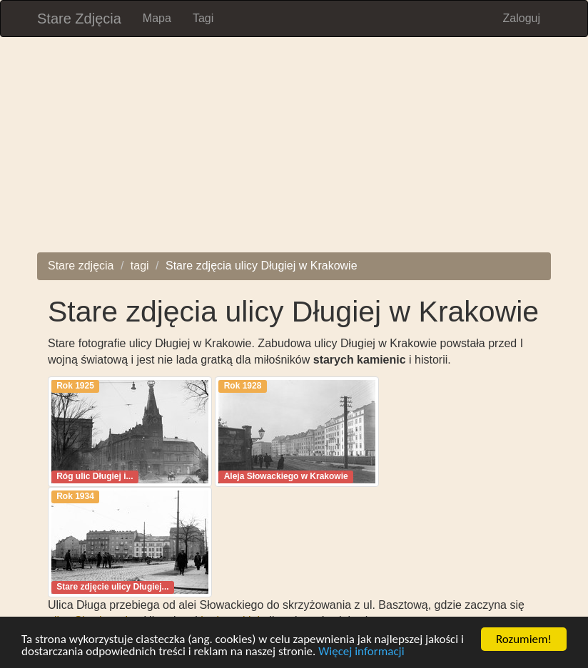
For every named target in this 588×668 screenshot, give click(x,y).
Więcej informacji (361, 651)
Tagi (203, 18)
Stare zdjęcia (81, 266)
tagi (140, 266)
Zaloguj (521, 18)
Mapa (157, 18)
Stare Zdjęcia (79, 18)
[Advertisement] (294, 152)
